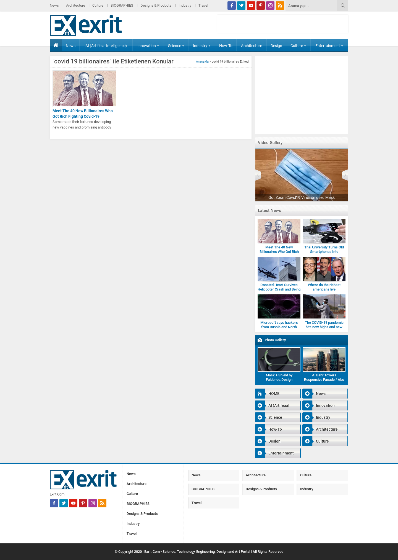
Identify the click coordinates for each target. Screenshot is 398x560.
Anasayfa (202, 61)
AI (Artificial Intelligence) (106, 45)
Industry (185, 5)
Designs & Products (155, 5)
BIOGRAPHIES (122, 5)
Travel (203, 5)
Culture (97, 5)
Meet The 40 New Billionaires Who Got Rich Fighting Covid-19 (83, 114)
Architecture (75, 5)
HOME (56, 45)
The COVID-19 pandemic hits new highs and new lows (324, 326)
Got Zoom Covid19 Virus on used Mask (301, 197)
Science (176, 45)
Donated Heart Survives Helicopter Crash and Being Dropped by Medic (279, 289)
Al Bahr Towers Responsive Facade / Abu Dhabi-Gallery (324, 379)
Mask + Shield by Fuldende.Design (279, 377)
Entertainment (329, 45)
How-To (225, 45)
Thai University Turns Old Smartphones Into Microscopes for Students (324, 251)
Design (276, 45)
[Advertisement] (372, 137)
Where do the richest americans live (324, 287)
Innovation (148, 45)
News (54, 5)
